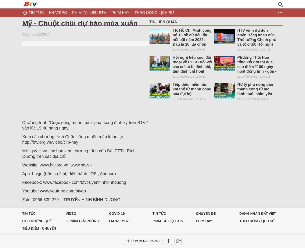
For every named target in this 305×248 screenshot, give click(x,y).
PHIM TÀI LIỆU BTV (167, 221)
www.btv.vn (81, 165)
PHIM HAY (204, 221)
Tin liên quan (163, 22)
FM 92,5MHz (119, 221)
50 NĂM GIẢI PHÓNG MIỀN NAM (82, 222)
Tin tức (29, 213)
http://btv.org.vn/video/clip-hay (50, 142)
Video (71, 213)
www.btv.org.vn (54, 165)
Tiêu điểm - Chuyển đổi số (39, 229)
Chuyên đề (206, 213)
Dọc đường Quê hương (37, 222)
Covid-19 (117, 213)
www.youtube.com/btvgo (63, 191)
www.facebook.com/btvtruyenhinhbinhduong (84, 182)
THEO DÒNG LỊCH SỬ (256, 221)
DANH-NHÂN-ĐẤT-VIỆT (257, 213)
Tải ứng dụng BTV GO (142, 241)
